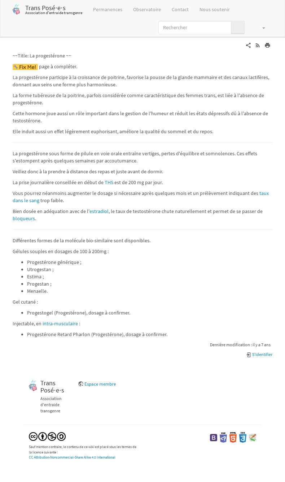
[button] (260, 27)
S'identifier (259, 354)
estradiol (99, 211)
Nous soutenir (215, 9)
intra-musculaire (60, 323)
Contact (180, 9)
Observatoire (147, 9)
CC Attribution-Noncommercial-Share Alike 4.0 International (72, 457)
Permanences (107, 9)
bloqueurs (24, 218)
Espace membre (100, 384)
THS (109, 182)
